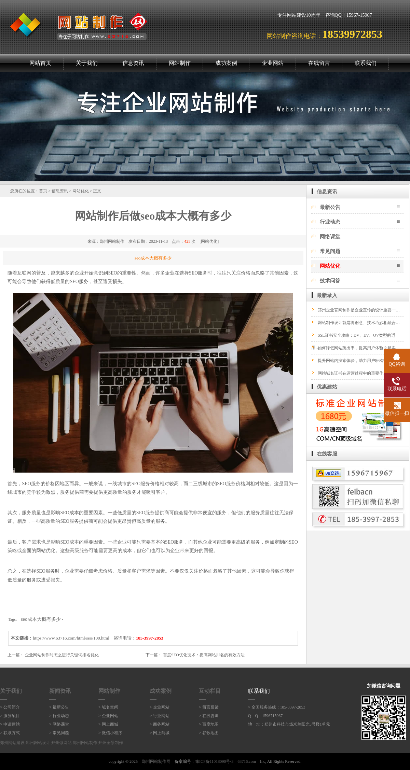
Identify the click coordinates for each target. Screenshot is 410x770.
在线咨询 (210, 715)
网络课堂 (330, 236)
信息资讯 (133, 63)
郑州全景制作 (110, 742)
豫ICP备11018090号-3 (214, 761)
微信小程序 (112, 732)
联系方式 (11, 732)
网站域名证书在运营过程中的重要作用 (352, 373)
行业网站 (161, 715)
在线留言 (319, 63)
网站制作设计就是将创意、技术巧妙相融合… (359, 322)
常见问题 (330, 251)
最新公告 (330, 207)
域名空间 (110, 707)
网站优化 (80, 190)
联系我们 (366, 63)
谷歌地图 (210, 732)
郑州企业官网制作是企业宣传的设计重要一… (359, 310)
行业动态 (330, 222)
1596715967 (272, 715)
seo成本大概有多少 (41, 619)
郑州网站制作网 (156, 761)
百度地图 (210, 724)
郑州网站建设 (12, 742)
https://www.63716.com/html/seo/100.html (71, 638)
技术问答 (330, 280)
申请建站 (11, 724)
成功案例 (226, 63)
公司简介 (11, 707)
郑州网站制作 (112, 241)
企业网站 (273, 63)
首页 (43, 190)
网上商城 (110, 724)
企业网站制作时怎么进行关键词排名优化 (62, 655)
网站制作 (180, 63)
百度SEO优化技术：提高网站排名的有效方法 (204, 655)
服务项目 (11, 715)
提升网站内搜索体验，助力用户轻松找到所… (359, 360)
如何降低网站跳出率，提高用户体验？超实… (359, 348)
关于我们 (87, 63)
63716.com (246, 761)
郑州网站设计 (38, 742)
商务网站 (161, 724)
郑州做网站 (61, 742)
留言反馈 (210, 707)
